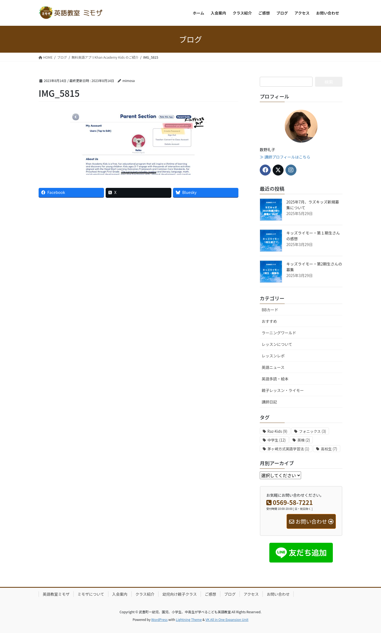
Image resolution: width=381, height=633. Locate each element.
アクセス (251, 594)
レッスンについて (277, 344)
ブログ (230, 594)
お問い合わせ (278, 594)
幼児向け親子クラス (179, 594)
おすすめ (269, 321)
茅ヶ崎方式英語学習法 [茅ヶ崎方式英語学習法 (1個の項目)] (288, 448)
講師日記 (269, 402)
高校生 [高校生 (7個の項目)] (329, 448)
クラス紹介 (145, 594)
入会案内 (120, 594)
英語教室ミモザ (56, 594)
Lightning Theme (189, 619)
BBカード (270, 309)
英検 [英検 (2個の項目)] (303, 440)
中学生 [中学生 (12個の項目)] (276, 440)
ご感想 (210, 594)
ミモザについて (90, 594)
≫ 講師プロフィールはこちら (285, 157)
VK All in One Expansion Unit (227, 619)
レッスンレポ (273, 355)
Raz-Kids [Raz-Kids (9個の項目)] (277, 431)
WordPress (159, 619)
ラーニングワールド (279, 332)
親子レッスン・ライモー (283, 390)
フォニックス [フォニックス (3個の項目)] (312, 431)
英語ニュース (273, 367)
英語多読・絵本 (275, 379)
